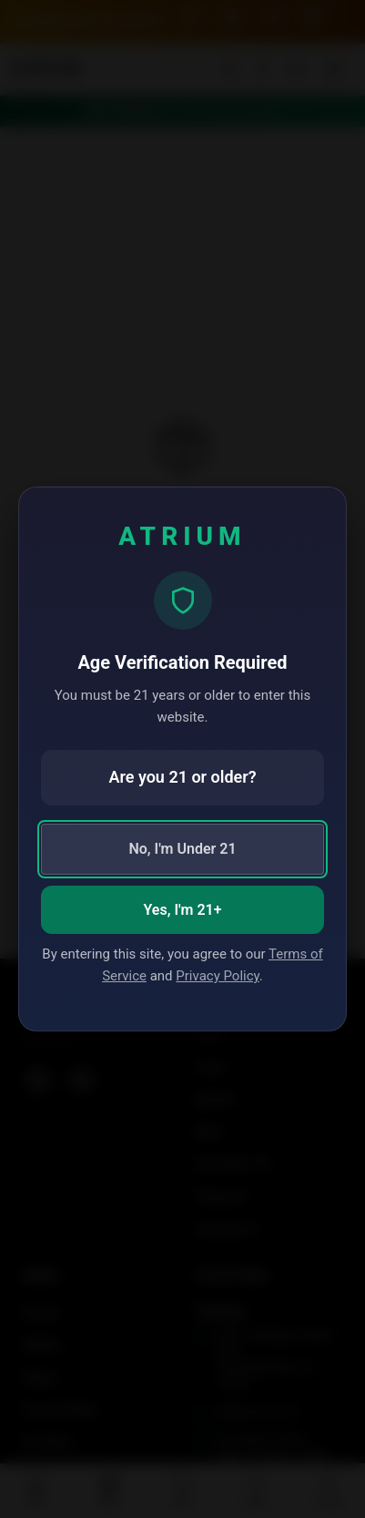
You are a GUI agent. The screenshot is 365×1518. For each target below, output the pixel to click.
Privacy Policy (217, 976)
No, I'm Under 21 (182, 848)
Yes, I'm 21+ (183, 909)
